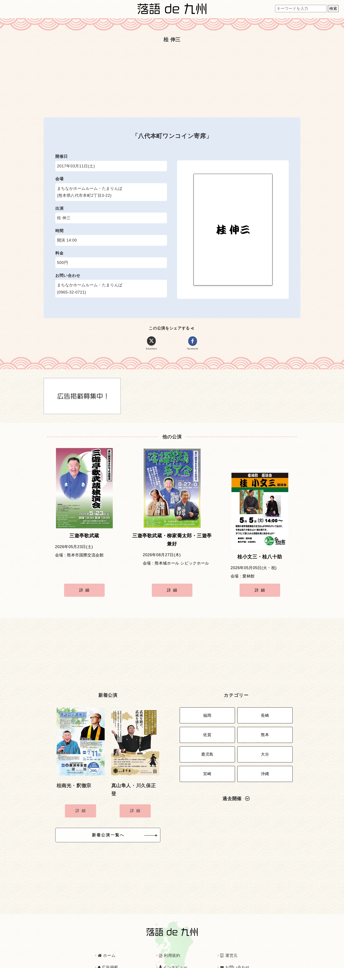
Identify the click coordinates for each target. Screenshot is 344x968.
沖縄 (265, 749)
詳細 (85, 580)
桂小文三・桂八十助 (259, 539)
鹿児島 (207, 732)
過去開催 (236, 772)
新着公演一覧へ (115, 816)
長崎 (265, 697)
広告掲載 (108, 947)
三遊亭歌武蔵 (84, 539)
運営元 (229, 936)
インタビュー (173, 947)
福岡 (207, 697)
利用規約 (169, 936)
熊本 (265, 714)
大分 (265, 732)
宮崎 (207, 749)
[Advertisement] (172, 80)
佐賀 (207, 714)
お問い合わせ (235, 947)
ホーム (106, 936)
